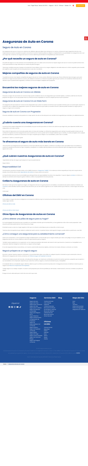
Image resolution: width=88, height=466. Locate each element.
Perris (45, 334)
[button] (86, 38)
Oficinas (61, 5)
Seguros (51, 5)
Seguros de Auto (34, 301)
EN (70, 5)
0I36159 (78, 353)
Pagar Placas (34, 5)
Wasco (45, 335)
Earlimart (46, 332)
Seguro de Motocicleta (35, 317)
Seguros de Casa (34, 303)
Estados (67, 5)
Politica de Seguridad (78, 308)
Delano (46, 330)
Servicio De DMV (43, 5)
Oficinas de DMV (48, 327)
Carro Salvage (47, 303)
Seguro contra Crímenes (36, 335)
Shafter (46, 339)
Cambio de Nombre (49, 306)
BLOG (56, 5)
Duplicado (46, 304)
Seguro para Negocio (35, 312)
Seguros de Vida (34, 306)
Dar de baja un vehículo (50, 309)
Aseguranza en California (79, 309)
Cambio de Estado (48, 301)
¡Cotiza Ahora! (80, 5)
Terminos (75, 304)
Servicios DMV (50, 298)
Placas (45, 337)
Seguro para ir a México (36, 308)
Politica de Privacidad (78, 306)
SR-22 (31, 314)
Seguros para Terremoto (36, 304)
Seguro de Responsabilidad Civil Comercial (35, 324)
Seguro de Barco (34, 327)
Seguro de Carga (34, 334)
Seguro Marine (33, 332)
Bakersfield (46, 329)
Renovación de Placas (49, 308)
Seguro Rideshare (34, 316)
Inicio (29, 5)
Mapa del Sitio (78, 298)
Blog (60, 298)
